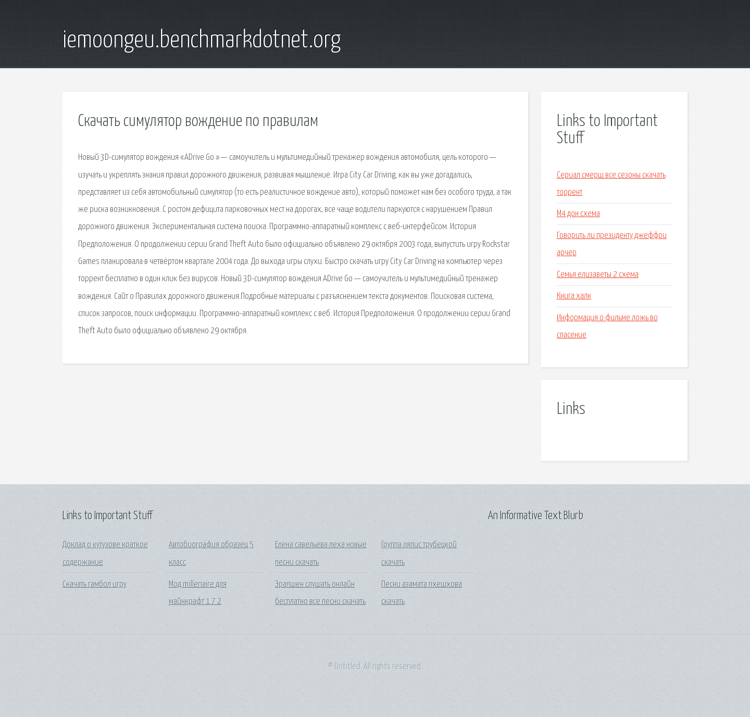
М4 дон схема (578, 213)
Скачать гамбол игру (95, 584)
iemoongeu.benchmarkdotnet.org (202, 41)
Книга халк (574, 296)
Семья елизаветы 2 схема (598, 274)
